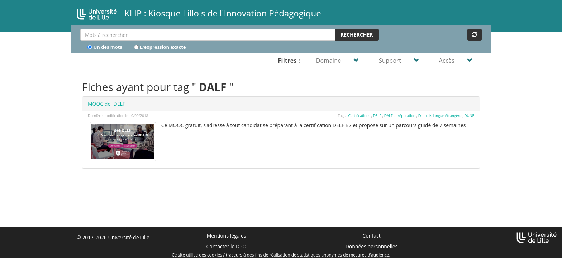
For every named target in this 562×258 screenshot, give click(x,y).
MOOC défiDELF (106, 103)
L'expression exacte (160, 46)
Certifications (359, 115)
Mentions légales (226, 235)
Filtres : (289, 60)
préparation (405, 115)
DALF (388, 115)
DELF (377, 115)
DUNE (469, 115)
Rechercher (356, 34)
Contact (371, 235)
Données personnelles (372, 246)
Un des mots (104, 46)
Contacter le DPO (226, 246)
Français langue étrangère (440, 115)
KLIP (196, 13)
